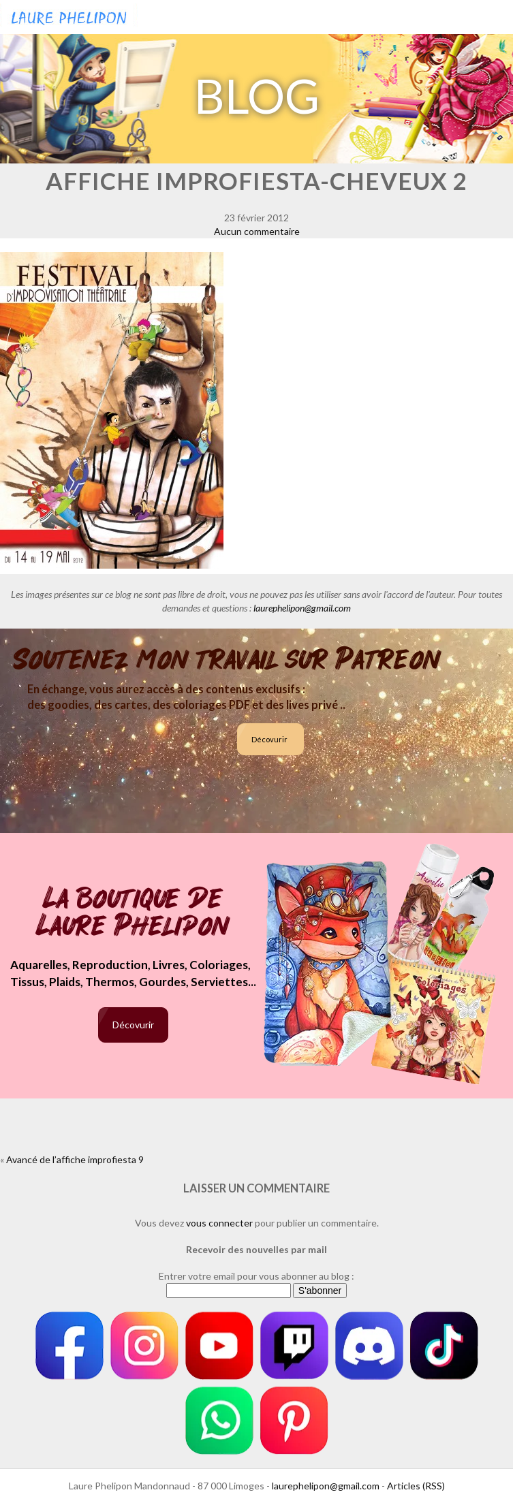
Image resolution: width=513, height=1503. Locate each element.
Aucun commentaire (257, 231)
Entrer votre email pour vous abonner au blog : (256, 1276)
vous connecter (219, 1223)
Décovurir (269, 739)
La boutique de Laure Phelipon (133, 913)
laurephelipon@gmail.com (302, 608)
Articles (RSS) (416, 1485)
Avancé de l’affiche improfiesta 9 (75, 1159)
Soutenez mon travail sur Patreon (227, 660)
